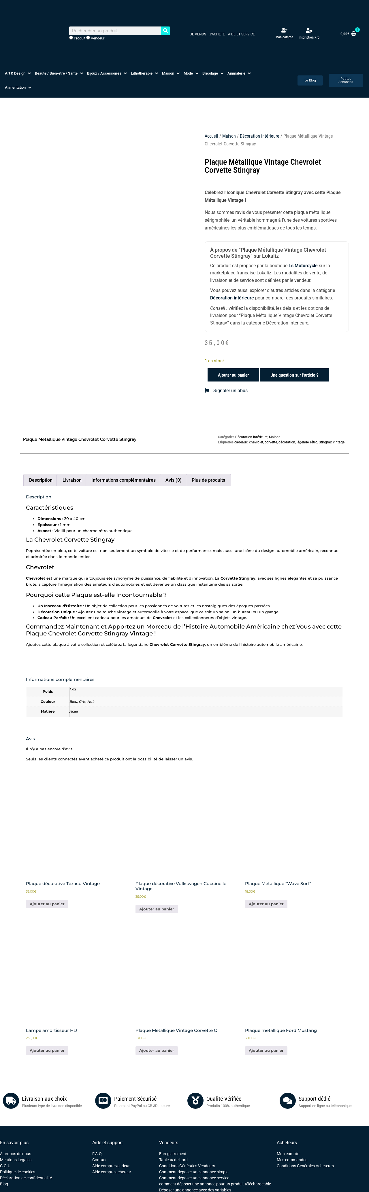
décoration (286, 442)
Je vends (198, 34)
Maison (229, 136)
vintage (338, 442)
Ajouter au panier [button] (47, 903)
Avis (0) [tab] (173, 480)
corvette (271, 442)
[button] (18, 73)
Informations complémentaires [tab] (123, 480)
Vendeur (95, 38)
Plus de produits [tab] (208, 480)
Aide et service (241, 34)
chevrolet (256, 442)
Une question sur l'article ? (294, 375)
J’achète (217, 34)
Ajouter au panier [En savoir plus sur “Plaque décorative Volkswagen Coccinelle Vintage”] (156, 909)
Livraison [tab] (72, 480)
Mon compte (284, 37)
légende (303, 442)
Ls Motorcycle (303, 265)
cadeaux (241, 442)
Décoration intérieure (259, 136)
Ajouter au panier (233, 375)
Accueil (211, 136)
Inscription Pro (309, 37)
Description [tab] (40, 480)
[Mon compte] (284, 30)
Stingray (325, 442)
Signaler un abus (226, 390)
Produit (77, 38)
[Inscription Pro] (309, 30)
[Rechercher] (165, 30)
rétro (313, 442)
